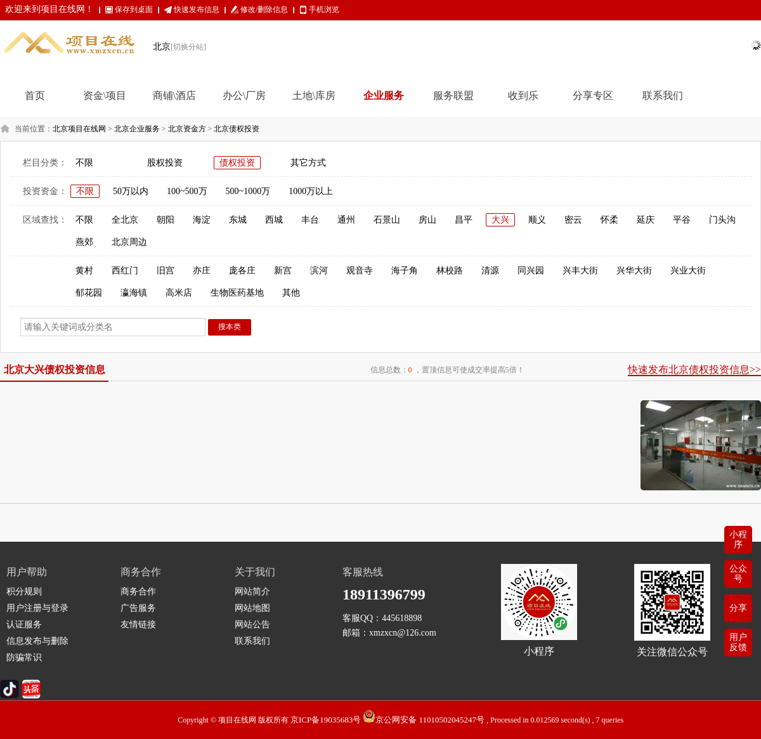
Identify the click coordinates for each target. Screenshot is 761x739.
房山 (427, 220)
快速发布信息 (196, 9)
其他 (291, 293)
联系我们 (252, 641)
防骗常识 (24, 657)
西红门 (125, 270)
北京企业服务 (137, 128)
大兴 (500, 220)
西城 (274, 220)
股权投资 (165, 162)
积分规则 (24, 591)
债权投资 (237, 162)
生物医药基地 (237, 293)
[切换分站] (188, 47)
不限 (84, 162)
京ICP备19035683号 (325, 719)
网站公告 (252, 624)
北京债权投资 (236, 128)
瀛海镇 (133, 293)
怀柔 (609, 220)
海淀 (202, 220)
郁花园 (88, 293)
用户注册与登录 (37, 608)
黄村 (84, 270)
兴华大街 (634, 270)
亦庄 (202, 270)
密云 (573, 220)
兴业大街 (688, 270)
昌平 (463, 220)
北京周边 (129, 242)
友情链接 (138, 624)
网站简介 (252, 591)
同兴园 (530, 270)
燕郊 (84, 242)
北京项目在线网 (79, 128)
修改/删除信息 (264, 9)
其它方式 (308, 162)
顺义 (537, 220)
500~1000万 (248, 191)
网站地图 (252, 608)
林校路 (449, 270)
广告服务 (138, 608)
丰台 (310, 220)
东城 (238, 220)
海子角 (404, 270)
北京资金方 (187, 128)
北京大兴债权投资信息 (54, 369)
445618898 (402, 618)
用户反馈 (738, 642)
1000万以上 (311, 191)
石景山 (387, 220)
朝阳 (165, 220)
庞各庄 (242, 270)
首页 (35, 95)
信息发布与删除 (37, 641)
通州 (346, 220)
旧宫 (165, 270)
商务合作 (138, 591)
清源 (490, 270)
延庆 (645, 220)
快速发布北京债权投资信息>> (694, 369)
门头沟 (722, 220)
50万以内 (130, 191)
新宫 (283, 270)
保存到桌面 (134, 9)
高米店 (179, 293)
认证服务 (24, 624)
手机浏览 (324, 9)
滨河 (319, 270)
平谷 (682, 220)
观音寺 (359, 270)
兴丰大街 (580, 270)
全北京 (125, 220)
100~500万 (187, 191)
